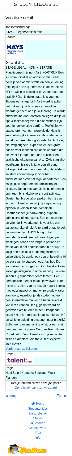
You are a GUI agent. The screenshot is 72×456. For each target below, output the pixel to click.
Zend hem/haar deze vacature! (36, 387)
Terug (10, 395)
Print (62, 395)
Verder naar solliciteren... (22, 348)
